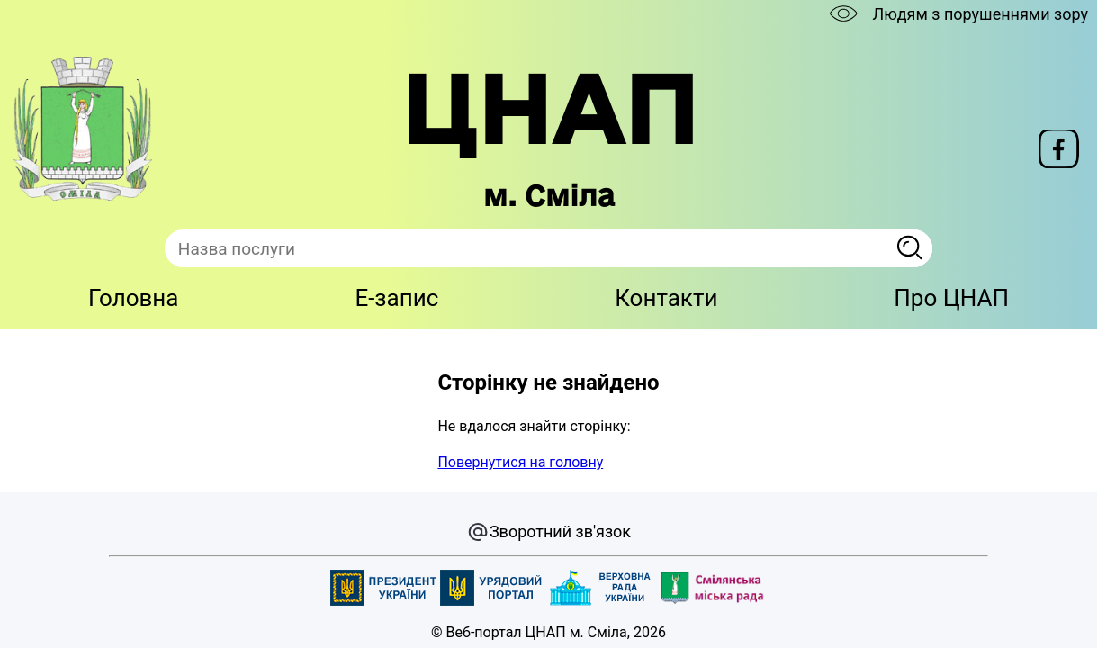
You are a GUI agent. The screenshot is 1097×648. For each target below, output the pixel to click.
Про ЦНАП (951, 297)
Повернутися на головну (520, 462)
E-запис (396, 297)
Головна (133, 297)
